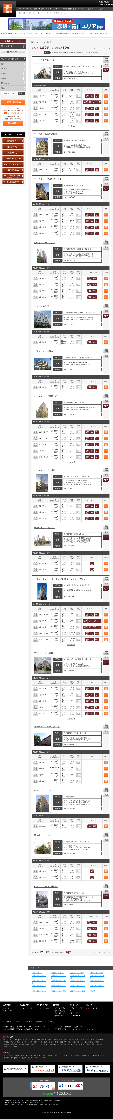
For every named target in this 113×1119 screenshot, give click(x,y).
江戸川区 (44, 1058)
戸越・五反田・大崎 (91, 1042)
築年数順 (79, 52)
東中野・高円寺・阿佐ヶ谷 (67, 1044)
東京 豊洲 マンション (39, 992)
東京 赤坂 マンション (97, 987)
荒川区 (24, 1058)
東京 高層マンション (39, 986)
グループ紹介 (49, 1022)
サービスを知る (10, 1011)
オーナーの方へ (76, 1015)
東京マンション (37, 973)
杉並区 (103, 1055)
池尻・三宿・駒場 (50, 1044)
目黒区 (44, 1055)
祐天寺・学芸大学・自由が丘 (14, 1044)
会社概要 (8, 1022)
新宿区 (23, 1055)
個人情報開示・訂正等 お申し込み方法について (21, 1029)
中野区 (90, 1055)
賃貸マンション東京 (97, 973)
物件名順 (95, 52)
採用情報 (38, 1022)
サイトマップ (34, 1027)
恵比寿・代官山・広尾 (76, 1040)
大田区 (64, 1055)
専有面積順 (72, 52)
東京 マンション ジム (39, 977)
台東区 (77, 1055)
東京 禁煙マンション (59, 981)
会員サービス (22, 1027)
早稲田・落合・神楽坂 (12, 1042)
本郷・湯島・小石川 (46, 1042)
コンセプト (9, 1008)
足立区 (30, 1058)
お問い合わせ (9, 1027)
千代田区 (37, 1055)
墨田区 (84, 1055)
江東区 (71, 1055)
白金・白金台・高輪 (60, 1040)
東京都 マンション (58, 973)
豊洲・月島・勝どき (75, 1042)
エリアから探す (60, 1008)
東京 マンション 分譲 (39, 982)
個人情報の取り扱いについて (75, 1027)
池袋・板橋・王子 (10, 1046)
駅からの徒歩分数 (87, 52)
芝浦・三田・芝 (60, 1042)
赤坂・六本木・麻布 (10, 1040)
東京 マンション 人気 (97, 977)
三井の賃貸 (8, 9)
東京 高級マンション (97, 981)
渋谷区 (10, 1055)
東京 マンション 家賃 (58, 977)
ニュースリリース (94, 1008)
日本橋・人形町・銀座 (29, 1042)
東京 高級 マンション (77, 982)
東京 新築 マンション (58, 987)
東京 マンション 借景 (77, 977)
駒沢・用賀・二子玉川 (34, 1044)
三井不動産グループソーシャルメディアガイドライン (74, 1029)
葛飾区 (36, 1058)
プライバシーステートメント (52, 1027)
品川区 (50, 1055)
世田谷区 (57, 1055)
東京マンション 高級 (59, 991)
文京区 (29, 1055)
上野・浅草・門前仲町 (94, 1044)
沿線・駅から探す (60, 1013)
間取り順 (65, 52)
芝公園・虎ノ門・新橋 (27, 1040)
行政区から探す (60, 1011)
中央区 (17, 1055)
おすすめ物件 (75, 1013)
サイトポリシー (46, 1029)
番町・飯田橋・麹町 (44, 1040)
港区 (5, 1055)
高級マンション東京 (77, 973)
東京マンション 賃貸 (78, 991)
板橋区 (6, 1058)
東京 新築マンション (78, 986)
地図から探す (59, 1016)
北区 (12, 1058)
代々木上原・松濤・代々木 (95, 1040)
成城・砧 (82, 1044)
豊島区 (96, 1055)
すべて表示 (71, 126)
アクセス (17, 1022)
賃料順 (60, 52)
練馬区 (17, 1058)
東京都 (93, 991)
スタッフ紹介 (28, 1022)
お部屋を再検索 (11, 102)
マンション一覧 (26, 1008)
